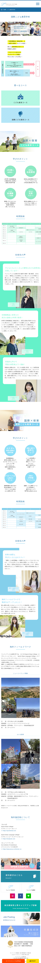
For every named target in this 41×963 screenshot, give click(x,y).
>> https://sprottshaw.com (8, 830)
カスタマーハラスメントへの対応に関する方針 (20, 954)
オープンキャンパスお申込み (13, 961)
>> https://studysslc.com (8, 838)
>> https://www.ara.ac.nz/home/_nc (11, 849)
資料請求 (33, 961)
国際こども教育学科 (9, 9)
